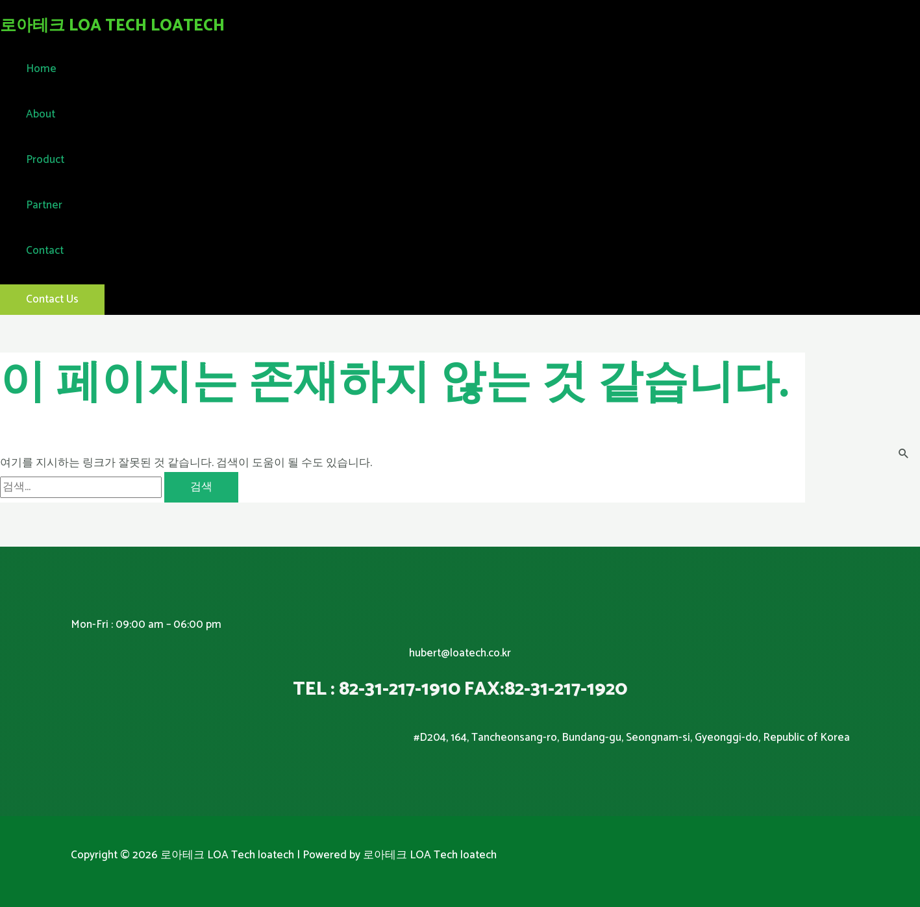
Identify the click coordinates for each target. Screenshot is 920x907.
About (40, 114)
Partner (44, 205)
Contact (45, 251)
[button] (52, 299)
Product (45, 160)
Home (41, 69)
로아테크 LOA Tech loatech (112, 26)
